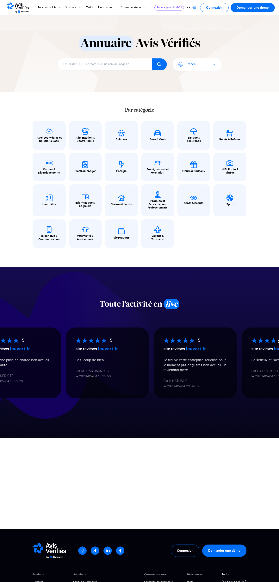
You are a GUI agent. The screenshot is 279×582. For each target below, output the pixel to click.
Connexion (214, 8)
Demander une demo (253, 8)
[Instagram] (82, 550)
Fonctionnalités (49, 7)
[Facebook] (120, 550)
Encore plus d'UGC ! (169, 7)
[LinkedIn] (107, 550)
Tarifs (89, 7)
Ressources (107, 7)
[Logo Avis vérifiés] (18, 8)
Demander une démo (224, 550)
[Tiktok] (95, 550)
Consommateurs (133, 7)
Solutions (73, 7)
